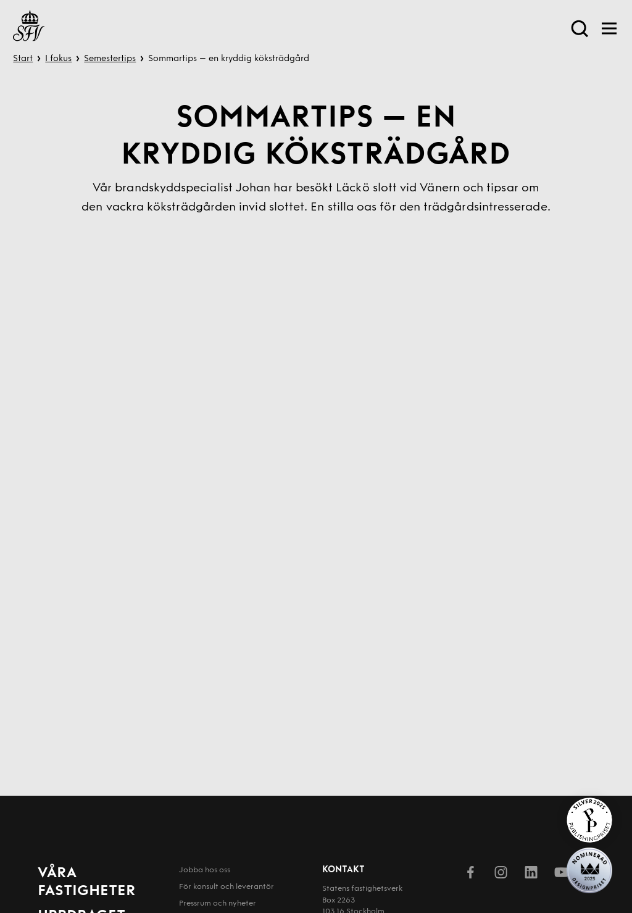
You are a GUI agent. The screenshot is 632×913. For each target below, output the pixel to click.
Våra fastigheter (87, 882)
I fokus (58, 59)
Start (23, 59)
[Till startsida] (28, 28)
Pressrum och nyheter (217, 903)
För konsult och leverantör (226, 887)
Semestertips (110, 59)
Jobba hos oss (204, 870)
